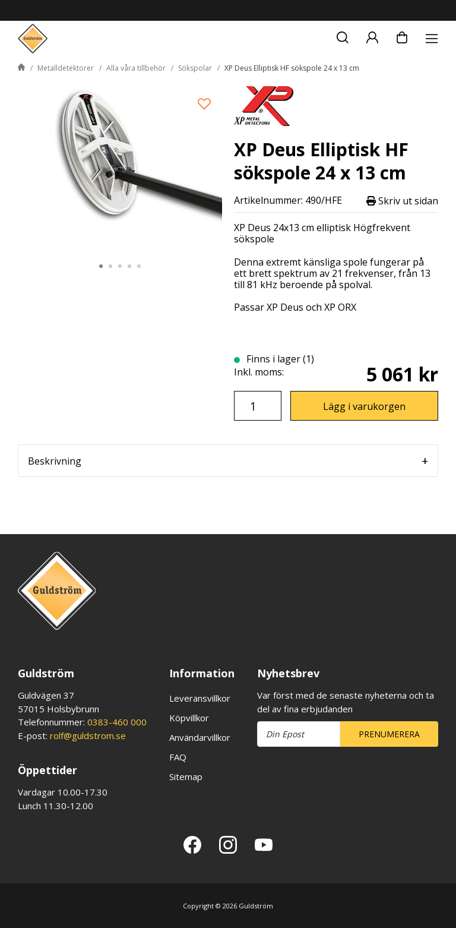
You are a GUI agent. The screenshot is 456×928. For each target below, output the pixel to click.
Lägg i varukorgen (364, 406)
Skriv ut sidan (402, 200)
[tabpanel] (120, 168)
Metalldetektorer (65, 68)
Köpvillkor (189, 718)
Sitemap (185, 776)
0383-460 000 (117, 722)
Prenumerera (389, 734)
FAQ (177, 757)
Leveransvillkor (199, 698)
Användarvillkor (199, 737)
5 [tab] (139, 266)
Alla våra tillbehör (136, 68)
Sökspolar (195, 68)
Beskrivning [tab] (54, 461)
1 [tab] (101, 266)
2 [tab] (110, 266)
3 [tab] (120, 266)
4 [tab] (129, 266)
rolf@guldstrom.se (88, 735)
